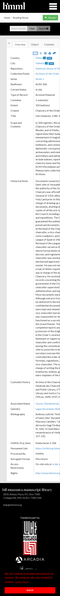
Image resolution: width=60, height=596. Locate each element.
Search (43, 28)
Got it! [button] (30, 590)
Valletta (40, 63)
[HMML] (27, 489)
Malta (39, 57)
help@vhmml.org (12, 504)
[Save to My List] (41, 53)
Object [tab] (35, 44)
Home (7, 17)
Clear (32, 28)
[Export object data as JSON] (35, 54)
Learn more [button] (21, 582)
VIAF (49, 58)
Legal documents (45, 408)
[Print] (49, 53)
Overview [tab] (20, 44)
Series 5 (40, 78)
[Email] (45, 53)
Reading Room (20, 17)
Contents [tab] (49, 44)
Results (50, 17)
